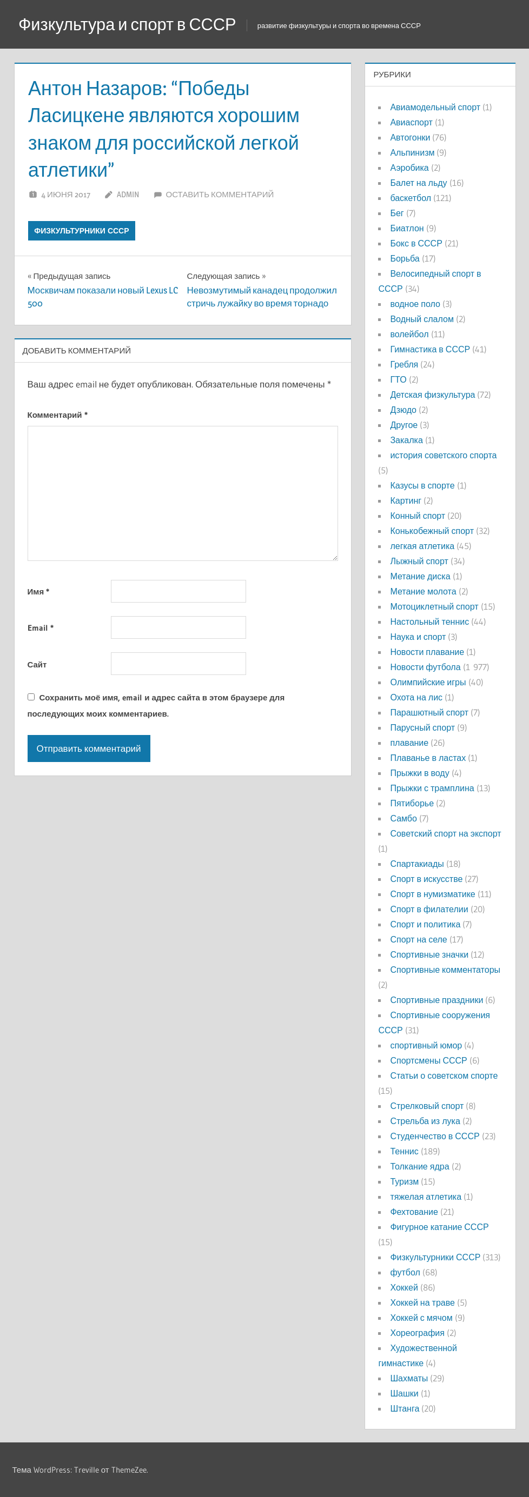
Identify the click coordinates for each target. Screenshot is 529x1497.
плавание (409, 742)
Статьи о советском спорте (444, 1075)
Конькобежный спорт (432, 530)
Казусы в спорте (422, 485)
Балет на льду (418, 182)
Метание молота (423, 591)
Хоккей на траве (422, 1302)
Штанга (404, 1408)
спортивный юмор (426, 1045)
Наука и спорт (418, 636)
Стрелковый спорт (427, 1105)
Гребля (404, 364)
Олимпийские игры (428, 682)
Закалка (406, 440)
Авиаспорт (411, 122)
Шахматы (409, 1378)
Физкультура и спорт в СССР (132, 24)
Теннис (404, 1151)
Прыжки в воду (419, 772)
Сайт (37, 664)
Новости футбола (425, 666)
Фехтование (414, 1211)
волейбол (409, 334)
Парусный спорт (422, 727)
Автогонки (410, 137)
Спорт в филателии (429, 909)
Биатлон (407, 228)
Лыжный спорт (419, 561)
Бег (397, 213)
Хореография (417, 1332)
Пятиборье (412, 803)
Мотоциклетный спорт (434, 606)
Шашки (404, 1393)
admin (128, 194)
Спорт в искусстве (426, 878)
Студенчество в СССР (434, 1136)
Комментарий (58, 415)
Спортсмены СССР (428, 1060)
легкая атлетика (422, 545)
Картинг (405, 500)
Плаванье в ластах (428, 757)
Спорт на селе (418, 939)
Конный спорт (417, 515)
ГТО (398, 379)
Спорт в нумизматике (432, 893)
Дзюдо (403, 409)
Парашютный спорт (429, 712)
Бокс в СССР (416, 243)
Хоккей (404, 1287)
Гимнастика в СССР (430, 349)
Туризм (404, 1181)
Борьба (404, 258)
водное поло (415, 303)
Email (41, 628)
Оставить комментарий (220, 194)
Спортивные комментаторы (445, 969)
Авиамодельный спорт (435, 107)
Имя (39, 591)
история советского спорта (443, 455)
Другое (404, 424)
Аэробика (409, 167)
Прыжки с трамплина (432, 788)
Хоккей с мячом (421, 1317)
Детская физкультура (432, 394)
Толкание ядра (419, 1166)
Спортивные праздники (436, 999)
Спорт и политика (425, 924)
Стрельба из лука (425, 1120)
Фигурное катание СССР (439, 1226)
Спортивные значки (429, 954)
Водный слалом (421, 318)
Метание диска (420, 576)
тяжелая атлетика (425, 1196)
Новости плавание (427, 651)
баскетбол (410, 197)
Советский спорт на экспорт (445, 833)
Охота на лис (416, 697)
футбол (405, 1272)
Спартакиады (417, 863)
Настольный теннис (429, 621)
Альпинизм (412, 152)
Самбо (403, 818)
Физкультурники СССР (81, 231)
